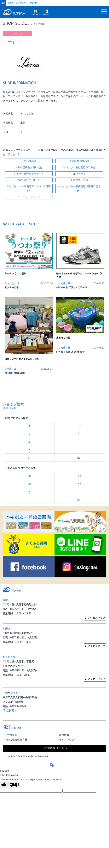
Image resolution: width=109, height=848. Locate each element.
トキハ (15, 14)
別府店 (10, 3)
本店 (3, 3)
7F (79, 426)
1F (79, 450)
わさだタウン (21, 3)
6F (29, 434)
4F (29, 442)
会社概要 (12, 735)
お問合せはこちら (55, 748)
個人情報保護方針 (17, 739)
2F (29, 450)
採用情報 (64, 735)
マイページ (47, 12)
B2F (79, 457)
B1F (29, 457)
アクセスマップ (96, 617)
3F (79, 442)
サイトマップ (66, 739)
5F (79, 434)
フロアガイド (35, 12)
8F (29, 426)
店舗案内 (11, 710)
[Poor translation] (14, 785)
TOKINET (33, 3)
